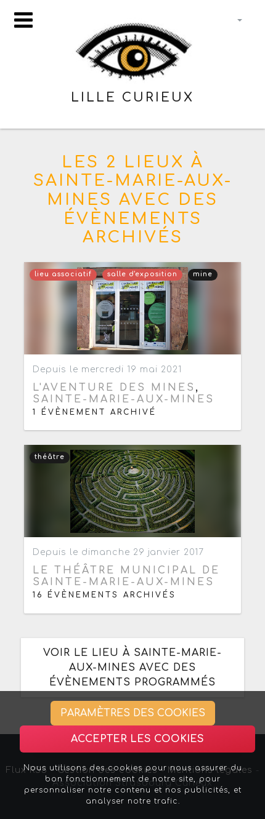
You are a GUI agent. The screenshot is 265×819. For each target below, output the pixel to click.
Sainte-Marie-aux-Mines (123, 399)
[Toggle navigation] (23, 20)
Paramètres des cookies (132, 713)
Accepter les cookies (137, 739)
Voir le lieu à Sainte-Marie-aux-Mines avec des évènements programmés (132, 667)
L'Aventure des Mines (114, 387)
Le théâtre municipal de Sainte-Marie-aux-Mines (126, 576)
